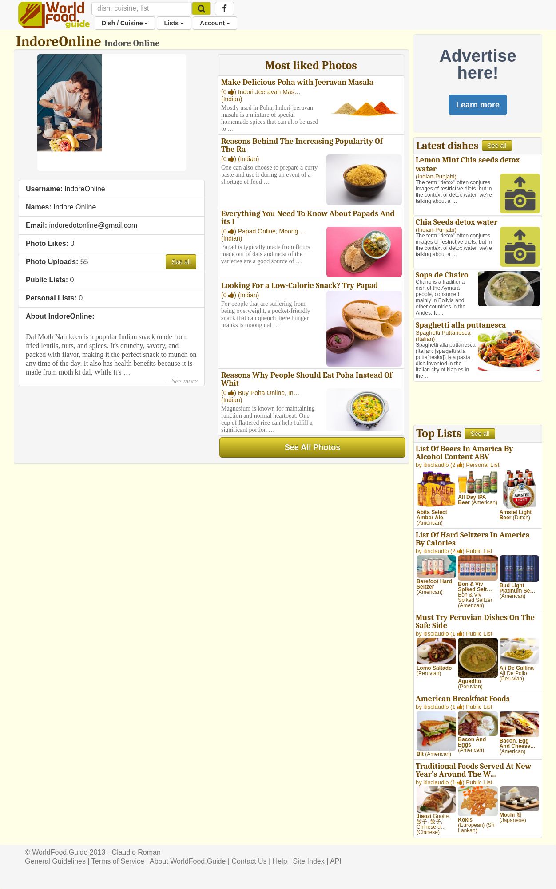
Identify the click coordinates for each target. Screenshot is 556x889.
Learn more (478, 104)
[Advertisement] (477, 404)
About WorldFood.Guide (188, 861)
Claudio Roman (136, 852)
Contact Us (248, 861)
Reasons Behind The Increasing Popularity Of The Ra (302, 145)
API (336, 861)
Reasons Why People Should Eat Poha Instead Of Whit (306, 379)
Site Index (309, 861)
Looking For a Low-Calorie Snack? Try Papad (299, 285)
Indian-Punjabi (435, 176)
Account (215, 23)
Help (280, 861)
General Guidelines (55, 861)
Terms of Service (117, 861)
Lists (174, 23)
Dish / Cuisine (125, 23)
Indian (231, 99)
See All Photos (312, 447)
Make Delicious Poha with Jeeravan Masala (297, 82)
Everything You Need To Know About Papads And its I (308, 217)
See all (181, 261)
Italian (425, 339)
